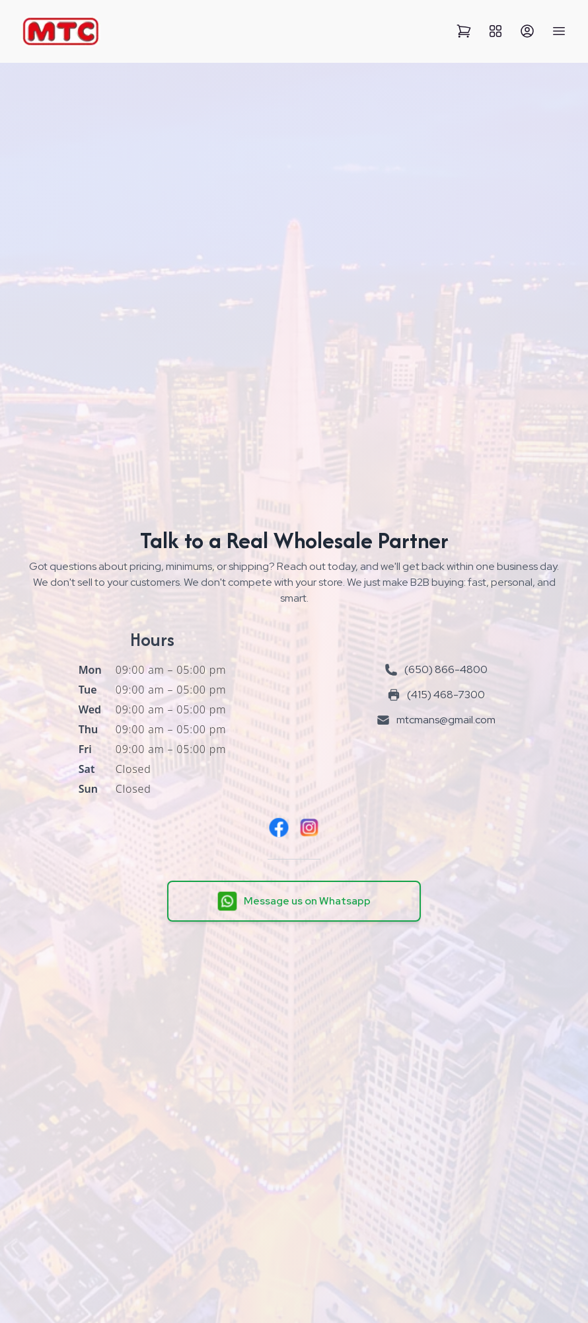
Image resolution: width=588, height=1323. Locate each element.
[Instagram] (309, 828)
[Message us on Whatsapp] (294, 901)
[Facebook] (279, 828)
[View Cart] (464, 31)
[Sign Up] (527, 31)
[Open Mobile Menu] (559, 31)
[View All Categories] (495, 31)
